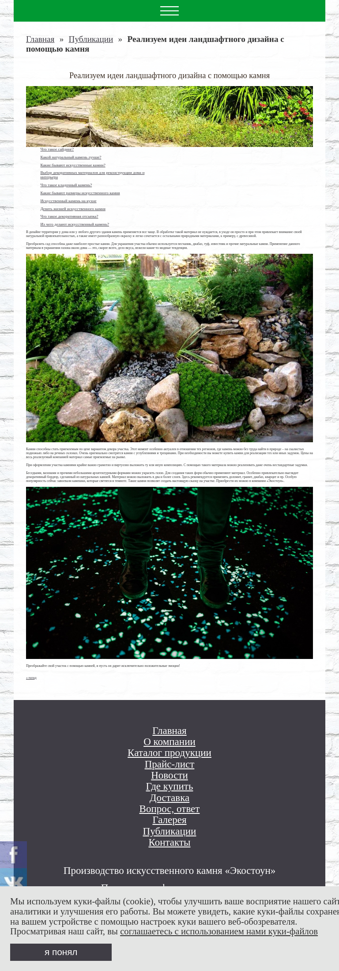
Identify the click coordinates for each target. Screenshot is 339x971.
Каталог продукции (169, 752)
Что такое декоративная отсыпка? (69, 216)
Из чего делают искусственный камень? (74, 224)
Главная (40, 39)
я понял (61, 952)
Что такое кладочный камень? (66, 185)
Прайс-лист (170, 764)
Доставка (170, 797)
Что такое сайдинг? (57, 149)
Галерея (169, 819)
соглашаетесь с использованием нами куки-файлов (219, 931)
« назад (31, 678)
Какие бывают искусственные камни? (72, 165)
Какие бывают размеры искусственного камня (80, 193)
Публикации (91, 39)
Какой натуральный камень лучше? (70, 157)
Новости (169, 775)
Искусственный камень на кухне (68, 201)
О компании (169, 741)
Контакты (169, 842)
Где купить (169, 786)
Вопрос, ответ (169, 808)
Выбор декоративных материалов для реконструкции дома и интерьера (92, 174)
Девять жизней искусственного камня (72, 209)
